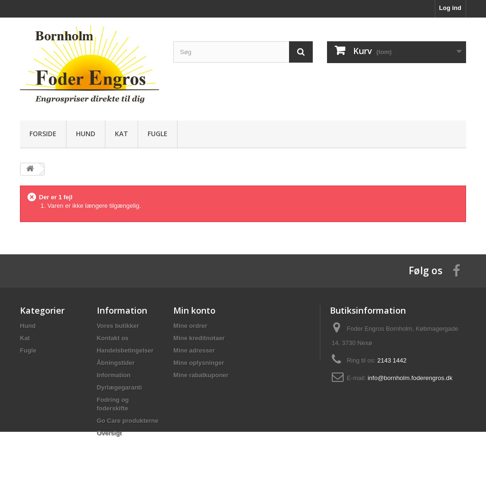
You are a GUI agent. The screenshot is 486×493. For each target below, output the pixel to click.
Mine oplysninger (198, 362)
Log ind (450, 7)
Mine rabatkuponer (200, 375)
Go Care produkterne (128, 420)
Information (114, 375)
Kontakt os (113, 338)
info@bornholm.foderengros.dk (410, 377)
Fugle (158, 133)
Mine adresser (194, 350)
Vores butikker (118, 325)
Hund (85, 133)
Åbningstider (116, 362)
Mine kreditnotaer (198, 338)
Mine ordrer (190, 325)
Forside (42, 133)
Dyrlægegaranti (119, 387)
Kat (121, 133)
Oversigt (109, 433)
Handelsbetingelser (125, 350)
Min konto (194, 310)
